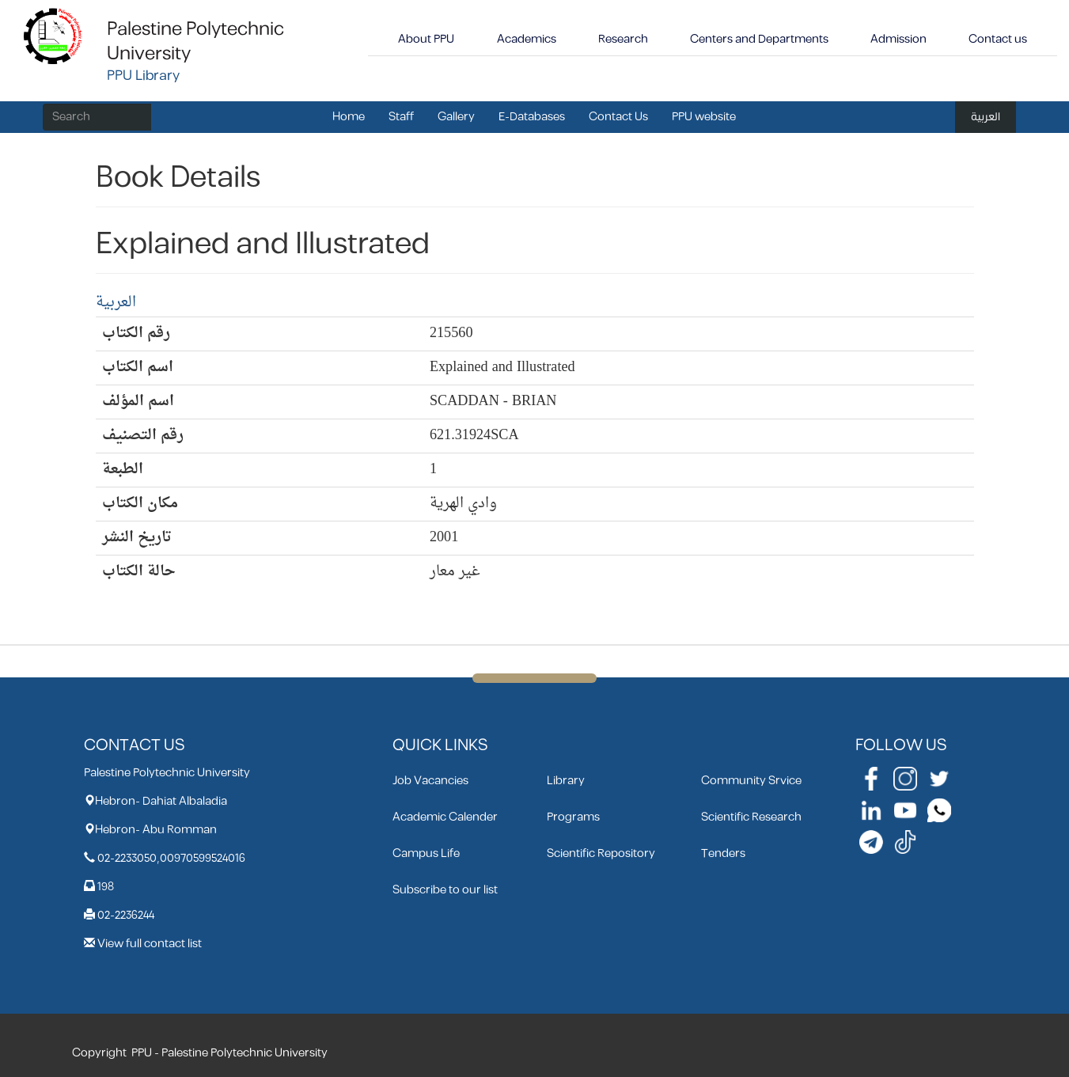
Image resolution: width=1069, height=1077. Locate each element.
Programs (573, 817)
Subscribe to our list (445, 890)
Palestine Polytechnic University (195, 41)
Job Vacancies (430, 781)
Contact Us (618, 117)
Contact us (998, 39)
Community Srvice (751, 781)
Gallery (456, 117)
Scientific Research (751, 817)
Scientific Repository (601, 853)
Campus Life (426, 853)
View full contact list (149, 944)
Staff (401, 117)
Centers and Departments (759, 39)
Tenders (723, 853)
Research (623, 39)
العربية (985, 117)
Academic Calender (445, 817)
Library (566, 781)
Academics (526, 39)
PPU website (704, 117)
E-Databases (531, 117)
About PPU (426, 39)
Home (348, 117)
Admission (898, 39)
